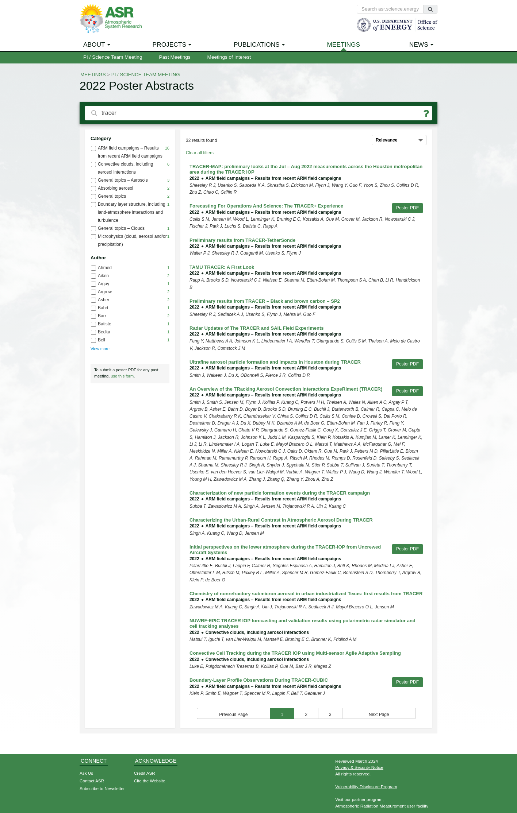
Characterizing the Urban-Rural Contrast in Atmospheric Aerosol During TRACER (281, 520)
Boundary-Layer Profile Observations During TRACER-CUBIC (258, 680)
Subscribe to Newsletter (102, 788)
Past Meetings (174, 57)
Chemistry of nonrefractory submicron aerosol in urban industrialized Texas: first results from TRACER (305, 593)
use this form (122, 376)
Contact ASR (92, 780)
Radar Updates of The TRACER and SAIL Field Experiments (256, 328)
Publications (257, 44)
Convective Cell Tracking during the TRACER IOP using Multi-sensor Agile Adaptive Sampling (295, 653)
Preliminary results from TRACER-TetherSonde (242, 240)
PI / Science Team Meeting (112, 57)
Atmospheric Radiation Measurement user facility (381, 806)
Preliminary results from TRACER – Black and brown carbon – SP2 (264, 301)
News (418, 44)
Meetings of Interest (229, 57)
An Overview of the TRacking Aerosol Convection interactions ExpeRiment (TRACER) (285, 389)
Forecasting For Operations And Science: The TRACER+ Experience (266, 206)
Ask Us (86, 773)
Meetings (343, 44)
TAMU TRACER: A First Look (221, 267)
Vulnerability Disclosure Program (366, 786)
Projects (169, 44)
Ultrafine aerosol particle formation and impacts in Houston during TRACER (275, 362)
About (94, 44)
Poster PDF (407, 207)
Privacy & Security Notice (359, 767)
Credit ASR (144, 773)
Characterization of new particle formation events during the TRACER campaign (279, 493)
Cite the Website (149, 780)
